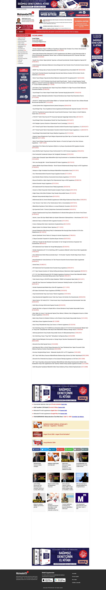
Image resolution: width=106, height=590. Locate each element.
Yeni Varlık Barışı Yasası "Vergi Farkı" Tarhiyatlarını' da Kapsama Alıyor (54, 336)
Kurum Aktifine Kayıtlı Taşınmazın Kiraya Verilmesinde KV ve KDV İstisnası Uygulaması (58, 151)
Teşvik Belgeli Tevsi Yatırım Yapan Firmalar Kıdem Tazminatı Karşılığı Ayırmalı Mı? (57, 92)
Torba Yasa (20, 60)
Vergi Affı (20, 61)
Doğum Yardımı (21, 42)
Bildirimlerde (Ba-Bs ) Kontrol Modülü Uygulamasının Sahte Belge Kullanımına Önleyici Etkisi (59, 199)
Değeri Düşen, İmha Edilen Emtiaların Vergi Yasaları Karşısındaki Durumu (54, 193)
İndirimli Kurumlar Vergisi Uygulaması (45, 183)
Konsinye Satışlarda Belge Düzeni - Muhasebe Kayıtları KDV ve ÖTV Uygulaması (57, 352)
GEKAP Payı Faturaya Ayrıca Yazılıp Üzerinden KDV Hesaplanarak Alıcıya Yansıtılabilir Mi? (59, 70)
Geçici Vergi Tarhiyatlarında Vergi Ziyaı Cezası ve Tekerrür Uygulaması (54, 324)
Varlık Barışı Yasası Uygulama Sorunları (46, 321)
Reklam (82, 9)
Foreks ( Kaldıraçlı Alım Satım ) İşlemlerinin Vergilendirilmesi (51, 224)
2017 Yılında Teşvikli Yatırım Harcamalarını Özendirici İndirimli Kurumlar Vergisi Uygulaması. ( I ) (60, 130)
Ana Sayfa (42, 9)
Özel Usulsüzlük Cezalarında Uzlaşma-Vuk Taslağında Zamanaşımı (53, 154)
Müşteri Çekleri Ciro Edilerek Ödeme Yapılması (48, 227)
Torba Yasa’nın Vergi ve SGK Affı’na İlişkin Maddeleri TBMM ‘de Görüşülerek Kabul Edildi (58, 279)
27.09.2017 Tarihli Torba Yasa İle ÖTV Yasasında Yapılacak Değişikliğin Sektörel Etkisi (58, 117)
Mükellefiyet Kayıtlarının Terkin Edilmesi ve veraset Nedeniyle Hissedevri (55, 206)
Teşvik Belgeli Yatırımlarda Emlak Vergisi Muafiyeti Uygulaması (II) (53, 133)
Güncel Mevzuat (21, 48)
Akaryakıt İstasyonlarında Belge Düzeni (46, 196)
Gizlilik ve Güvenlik (76, 582)
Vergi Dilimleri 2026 (57, 9)
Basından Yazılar (21, 39)
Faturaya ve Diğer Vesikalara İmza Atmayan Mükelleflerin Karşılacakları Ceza (56, 170)
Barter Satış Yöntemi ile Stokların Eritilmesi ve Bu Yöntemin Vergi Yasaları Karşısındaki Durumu (60, 318)
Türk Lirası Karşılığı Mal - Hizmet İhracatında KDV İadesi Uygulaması (53, 162)
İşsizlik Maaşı (22, 50)
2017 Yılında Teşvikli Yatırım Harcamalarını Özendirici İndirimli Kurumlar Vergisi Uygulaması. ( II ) (60, 126)
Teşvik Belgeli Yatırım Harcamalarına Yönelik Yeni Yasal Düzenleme (53, 120)
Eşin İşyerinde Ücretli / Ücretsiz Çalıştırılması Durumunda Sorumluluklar (54, 209)
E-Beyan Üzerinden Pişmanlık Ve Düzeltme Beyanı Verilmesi (51, 238)
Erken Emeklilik (22, 44)
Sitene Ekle (77, 9)
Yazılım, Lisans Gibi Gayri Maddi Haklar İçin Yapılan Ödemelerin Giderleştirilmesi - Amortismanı (60, 217)
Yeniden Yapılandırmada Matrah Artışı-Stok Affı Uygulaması (51, 287)
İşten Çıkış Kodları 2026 (22, 52)
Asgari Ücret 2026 (48, 9)
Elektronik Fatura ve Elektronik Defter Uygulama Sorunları (51, 220)
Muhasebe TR (46, 587)
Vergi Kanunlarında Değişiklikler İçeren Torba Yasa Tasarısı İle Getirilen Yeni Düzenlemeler (59, 297)
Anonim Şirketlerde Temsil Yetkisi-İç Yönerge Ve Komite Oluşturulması (54, 235)
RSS (73, 9)
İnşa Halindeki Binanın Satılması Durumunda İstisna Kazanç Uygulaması (54, 177)
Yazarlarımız (20, 63)
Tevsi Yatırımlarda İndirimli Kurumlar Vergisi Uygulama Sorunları (52, 173)
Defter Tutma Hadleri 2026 (66, 9)
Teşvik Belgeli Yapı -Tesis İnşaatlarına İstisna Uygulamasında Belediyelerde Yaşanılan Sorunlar (60, 109)
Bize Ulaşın (87, 9)
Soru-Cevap (20, 56)
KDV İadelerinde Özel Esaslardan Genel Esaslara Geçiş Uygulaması (53, 268)
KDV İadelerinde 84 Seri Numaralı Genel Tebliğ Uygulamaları (51, 186)
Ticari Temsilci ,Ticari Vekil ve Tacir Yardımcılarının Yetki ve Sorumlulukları (55, 203)
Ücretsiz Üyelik (75, 576)
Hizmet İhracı (39, 264)
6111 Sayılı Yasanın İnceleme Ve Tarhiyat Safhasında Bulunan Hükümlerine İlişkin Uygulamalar (60, 271)
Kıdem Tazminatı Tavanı (23, 53)
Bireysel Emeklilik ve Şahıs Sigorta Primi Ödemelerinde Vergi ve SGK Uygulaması (57, 180)
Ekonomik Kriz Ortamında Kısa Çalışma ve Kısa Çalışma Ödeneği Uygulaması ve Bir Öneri (59, 358)
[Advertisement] (23, 129)
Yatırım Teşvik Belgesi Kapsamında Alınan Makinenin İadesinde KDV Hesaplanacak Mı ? (58, 78)
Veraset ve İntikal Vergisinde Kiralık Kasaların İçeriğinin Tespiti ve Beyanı (55, 190)
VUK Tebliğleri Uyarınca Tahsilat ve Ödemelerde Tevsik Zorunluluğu (53, 123)
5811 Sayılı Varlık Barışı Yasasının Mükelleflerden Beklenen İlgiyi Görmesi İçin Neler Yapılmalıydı (61, 355)
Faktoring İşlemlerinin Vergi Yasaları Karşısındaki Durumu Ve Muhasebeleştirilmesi (57, 332)
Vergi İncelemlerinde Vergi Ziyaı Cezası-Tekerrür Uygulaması (52, 294)
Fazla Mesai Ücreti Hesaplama (22, 47)
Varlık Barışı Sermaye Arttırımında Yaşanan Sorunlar (49, 305)
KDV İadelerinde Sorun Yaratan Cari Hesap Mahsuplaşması (51, 246)
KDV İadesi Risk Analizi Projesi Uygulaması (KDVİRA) (50, 290)
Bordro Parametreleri (22, 41)
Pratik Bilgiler (20, 55)
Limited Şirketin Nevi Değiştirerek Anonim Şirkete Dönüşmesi (52, 105)
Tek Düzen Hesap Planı (22, 58)
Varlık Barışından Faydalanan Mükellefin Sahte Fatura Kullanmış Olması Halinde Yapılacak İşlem (60, 367)
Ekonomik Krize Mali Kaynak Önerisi (45, 344)
